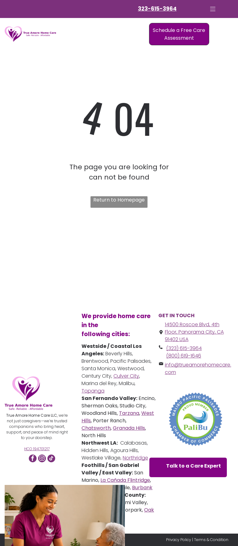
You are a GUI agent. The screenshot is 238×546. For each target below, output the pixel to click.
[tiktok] (51, 459)
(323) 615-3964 (184, 348)
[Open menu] (212, 9)
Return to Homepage (119, 199)
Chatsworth (96, 428)
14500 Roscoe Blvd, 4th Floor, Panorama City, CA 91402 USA (194, 332)
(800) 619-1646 (183, 355)
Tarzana (129, 413)
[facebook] (33, 459)
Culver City (126, 376)
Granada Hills (129, 428)
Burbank (142, 487)
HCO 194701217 (37, 448)
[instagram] (42, 459)
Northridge (135, 457)
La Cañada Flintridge (125, 480)
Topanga (93, 390)
